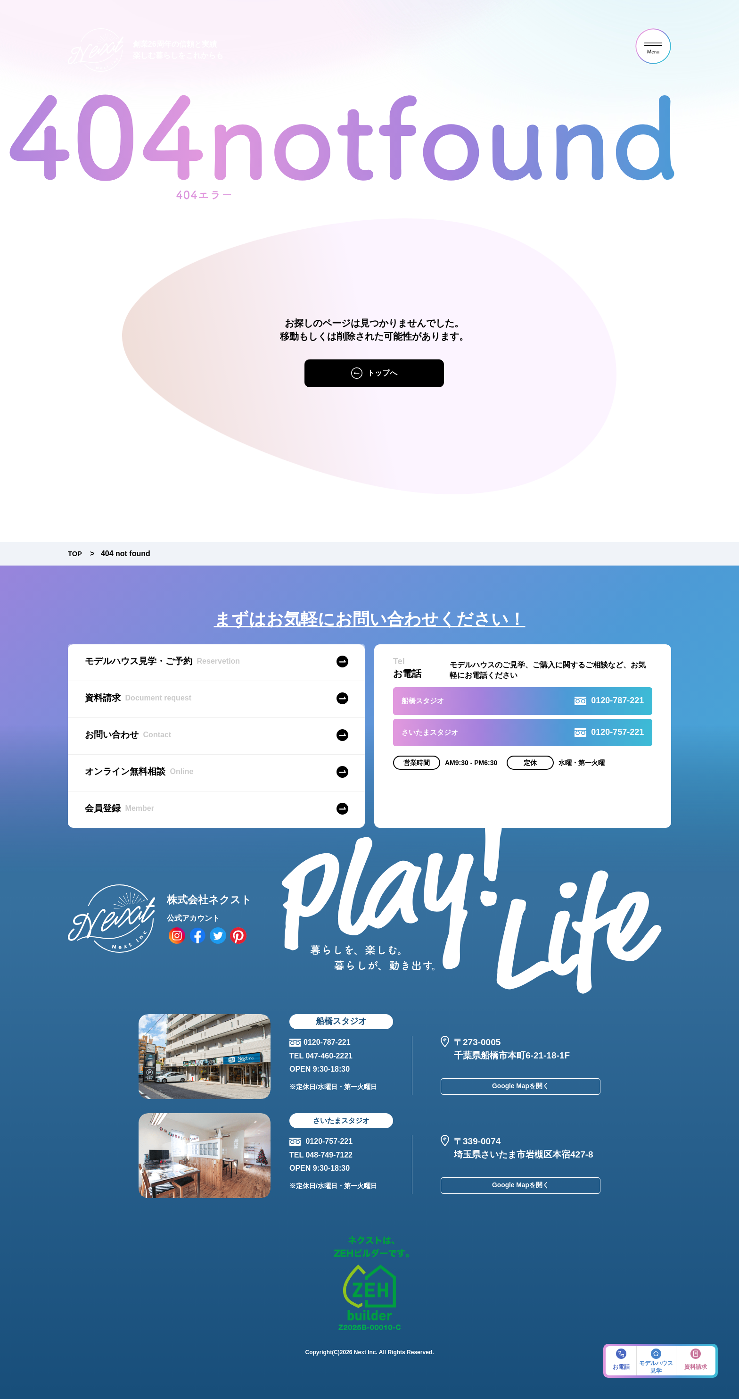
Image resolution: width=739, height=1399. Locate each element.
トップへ (382, 373)
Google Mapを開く (521, 1088)
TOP (75, 554)
